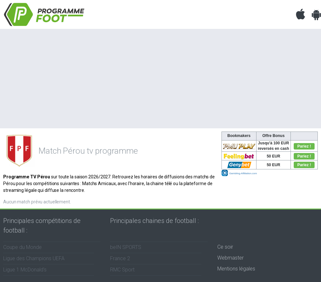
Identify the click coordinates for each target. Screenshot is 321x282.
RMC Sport (122, 270)
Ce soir (225, 247)
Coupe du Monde (22, 247)
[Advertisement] (160, 77)
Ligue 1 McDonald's (25, 270)
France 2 (120, 258)
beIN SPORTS (125, 247)
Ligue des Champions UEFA (34, 258)
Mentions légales (236, 269)
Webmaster (230, 258)
